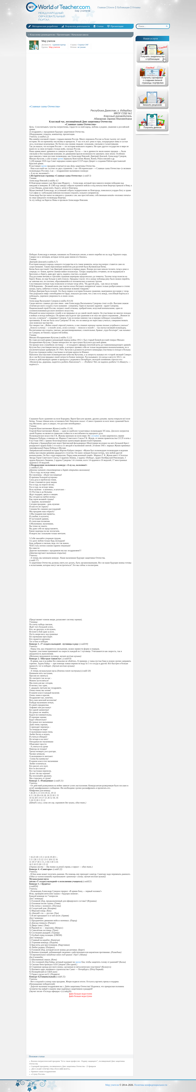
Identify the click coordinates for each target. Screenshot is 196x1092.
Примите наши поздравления (43, 1071)
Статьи (100, 26)
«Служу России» (38, 1074)
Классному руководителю (42, 34)
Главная (102, 7)
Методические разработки (45, 26)
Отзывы (136, 7)
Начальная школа (80, 34)
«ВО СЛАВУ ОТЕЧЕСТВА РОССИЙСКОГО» (50, 1069)
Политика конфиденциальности (150, 1085)
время (60, 159)
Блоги (111, 7)
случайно (95, 436)
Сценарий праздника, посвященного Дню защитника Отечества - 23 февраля (63, 1066)
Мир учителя (112, 1085)
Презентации (117, 26)
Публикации (123, 7)
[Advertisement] (80, 79)
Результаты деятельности (77, 26)
